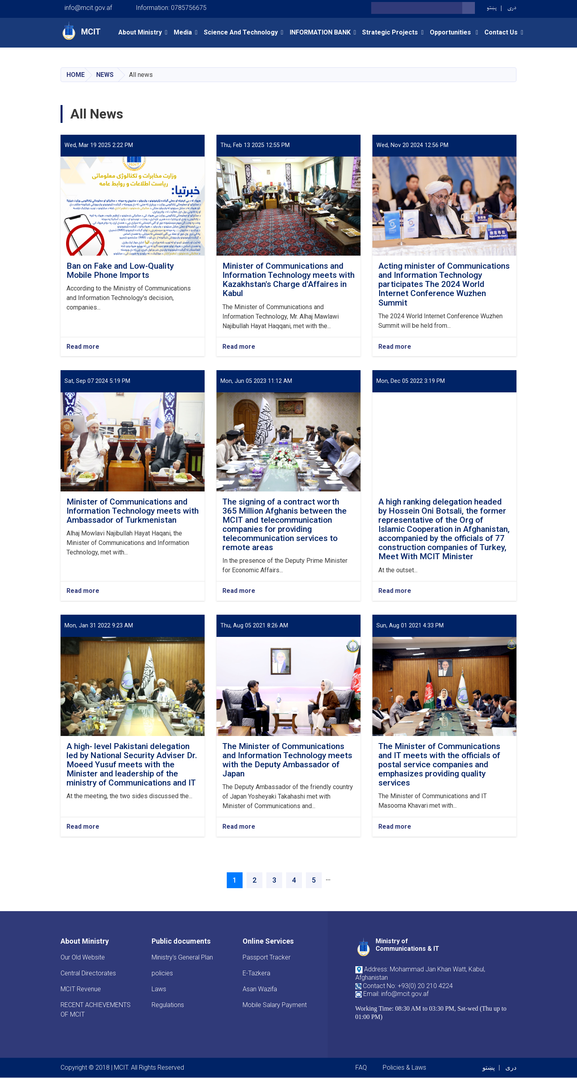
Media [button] (183, 32)
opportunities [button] (451, 32)
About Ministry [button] (140, 32)
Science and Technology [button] (241, 32)
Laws (159, 989)
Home (75, 74)
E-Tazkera (256, 973)
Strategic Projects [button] (390, 32)
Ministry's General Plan (182, 957)
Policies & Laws (404, 1067)
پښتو (492, 8)
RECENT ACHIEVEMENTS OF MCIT (96, 1009)
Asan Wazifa (260, 989)
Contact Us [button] (501, 32)
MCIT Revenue (81, 989)
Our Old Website (83, 957)
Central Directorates (88, 973)
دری (511, 8)
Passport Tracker (266, 957)
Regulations (168, 1005)
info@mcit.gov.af (88, 7)
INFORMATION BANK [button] (320, 32)
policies (162, 973)
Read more (82, 347)
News (105, 74)
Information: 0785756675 (171, 7)
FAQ (361, 1067)
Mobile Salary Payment (275, 1005)
